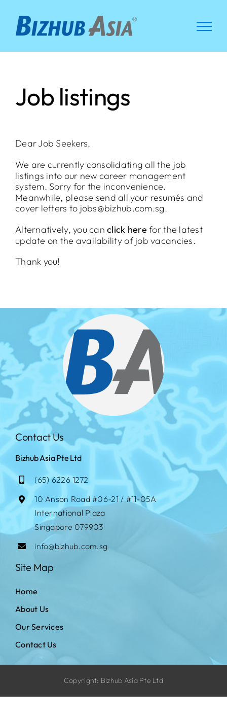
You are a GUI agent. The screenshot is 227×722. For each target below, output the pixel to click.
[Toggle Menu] (204, 26)
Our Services (39, 627)
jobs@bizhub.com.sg (122, 208)
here (137, 229)
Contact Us (36, 644)
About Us (32, 609)
